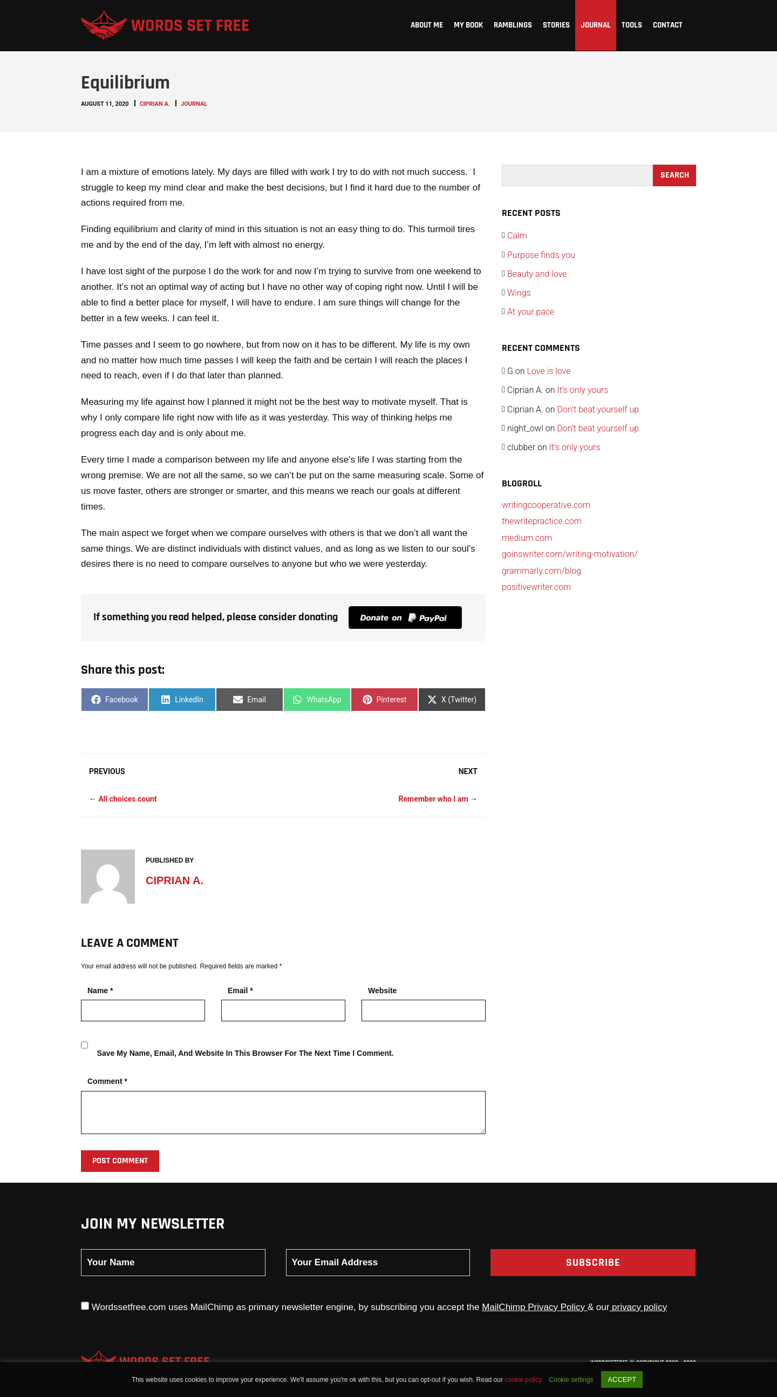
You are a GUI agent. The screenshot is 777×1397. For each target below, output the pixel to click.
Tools (632, 25)
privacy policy (638, 1307)
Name (100, 990)
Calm (517, 235)
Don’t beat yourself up (598, 409)
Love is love (549, 371)
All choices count (127, 799)
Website (382, 990)
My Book (468, 25)
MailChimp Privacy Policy (535, 1307)
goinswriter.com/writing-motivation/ (570, 554)
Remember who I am (433, 799)
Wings (519, 293)
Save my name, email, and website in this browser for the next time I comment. (245, 1053)
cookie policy (524, 1380)
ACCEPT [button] (622, 1379)
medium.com (527, 538)
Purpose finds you (541, 255)
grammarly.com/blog (541, 571)
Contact (668, 25)
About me (427, 25)
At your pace (530, 312)
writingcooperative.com (546, 505)
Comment (107, 1081)
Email (240, 990)
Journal (596, 25)
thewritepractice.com (542, 521)
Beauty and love (537, 274)
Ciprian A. (155, 103)
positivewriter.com (536, 587)
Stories (556, 25)
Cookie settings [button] (571, 1380)
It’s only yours (582, 390)
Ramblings (513, 25)
